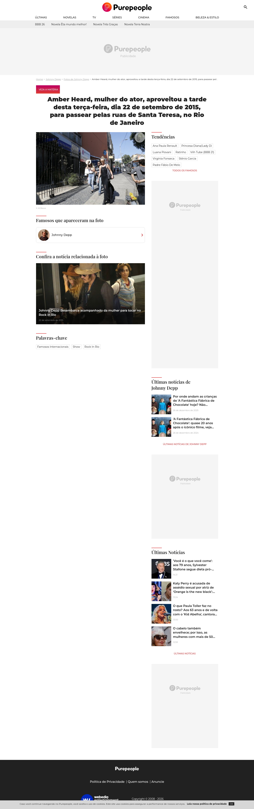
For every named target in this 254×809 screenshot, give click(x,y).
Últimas (41, 17)
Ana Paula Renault (165, 146)
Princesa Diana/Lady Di (196, 146)
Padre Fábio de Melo (166, 165)
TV (94, 17)
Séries (117, 17)
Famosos (172, 17)
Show (76, 346)
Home (39, 79)
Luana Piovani (162, 152)
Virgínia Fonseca (164, 158)
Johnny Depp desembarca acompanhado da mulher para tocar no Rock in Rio (90, 312)
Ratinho (181, 152)
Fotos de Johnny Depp (76, 79)
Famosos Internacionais (53, 346)
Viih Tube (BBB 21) (202, 152)
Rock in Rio (91, 346)
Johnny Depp (53, 79)
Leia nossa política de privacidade (207, 803)
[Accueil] (127, 7)
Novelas (69, 17)
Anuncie (157, 782)
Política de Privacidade (107, 782)
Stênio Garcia (187, 158)
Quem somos (138, 782)
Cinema (143, 17)
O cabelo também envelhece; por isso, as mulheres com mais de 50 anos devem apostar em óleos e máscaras (193, 637)
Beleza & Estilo (207, 17)
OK (231, 803)
